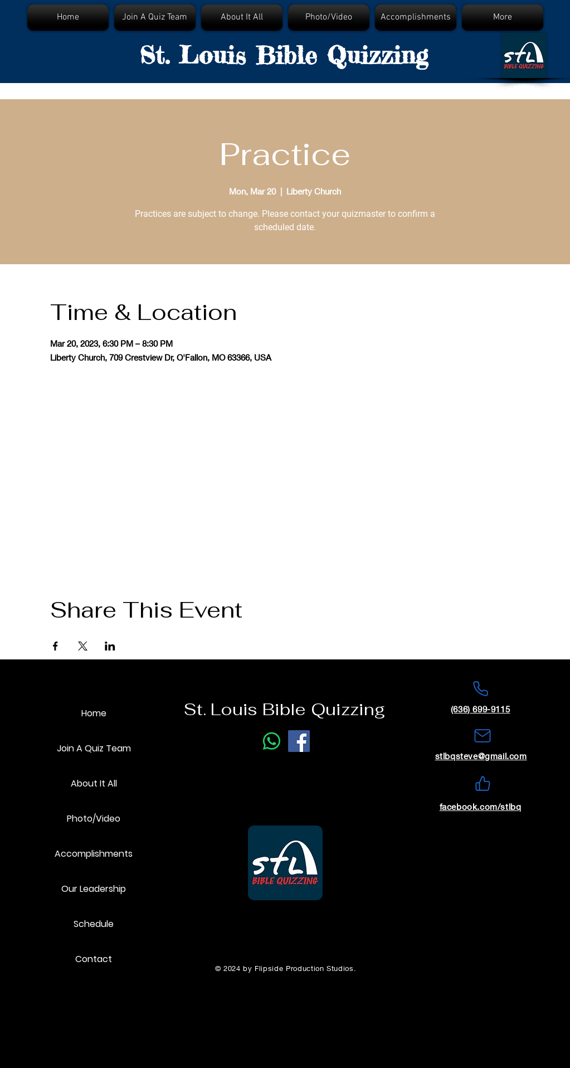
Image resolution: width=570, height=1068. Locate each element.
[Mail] (482, 736)
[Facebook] (299, 741)
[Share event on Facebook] (55, 646)
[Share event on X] (82, 646)
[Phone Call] (271, 741)
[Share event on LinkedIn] (110, 646)
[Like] (482, 784)
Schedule (94, 923)
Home (93, 713)
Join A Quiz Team (94, 748)
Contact (93, 959)
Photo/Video (93, 818)
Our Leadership (93, 888)
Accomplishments (94, 853)
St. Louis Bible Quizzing (283, 55)
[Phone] (480, 689)
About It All (94, 783)
